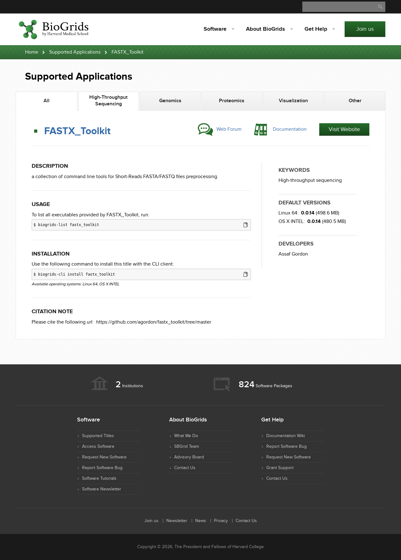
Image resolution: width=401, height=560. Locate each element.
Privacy (221, 520)
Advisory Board (189, 457)
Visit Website (344, 129)
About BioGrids (265, 29)
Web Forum (229, 129)
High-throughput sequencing (310, 180)
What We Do (186, 435)
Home (31, 52)
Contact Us (184, 467)
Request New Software (104, 457)
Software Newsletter (101, 489)
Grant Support (280, 467)
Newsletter (176, 520)
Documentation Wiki (285, 435)
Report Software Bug (102, 467)
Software (215, 29)
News (200, 520)
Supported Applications (75, 52)
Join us (365, 29)
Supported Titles (98, 435)
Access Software (98, 446)
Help (316, 29)
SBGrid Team (186, 446)
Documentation (290, 129)
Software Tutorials (99, 478)
